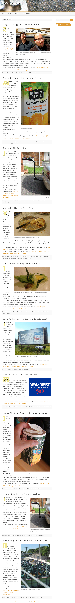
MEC (43, 201)
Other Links (27, 13)
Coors (25, 369)
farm (31, 256)
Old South (18, 488)
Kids (14, 141)
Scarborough (14, 258)
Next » (38, 602)
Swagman (19, 202)
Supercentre (5, 408)
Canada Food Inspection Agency (28, 141)
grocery (21, 406)
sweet (41, 311)
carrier (31, 201)
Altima (19, 535)
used (36, 72)
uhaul (42, 535)
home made (36, 256)
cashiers (17, 406)
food (11, 141)
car (28, 201)
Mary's (41, 256)
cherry (25, 256)
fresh (32, 311)
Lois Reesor (36, 311)
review (15, 202)
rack (8, 202)
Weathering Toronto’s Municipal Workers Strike (25, 540)
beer (10, 369)
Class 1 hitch (36, 201)
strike (36, 597)
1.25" (19, 201)
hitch (41, 201)
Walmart (11, 408)
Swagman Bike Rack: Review (16, 148)
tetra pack (29, 488)
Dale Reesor (24, 311)
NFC (45, 141)
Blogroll (17, 13)
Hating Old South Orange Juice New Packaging (25, 413)
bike (26, 201)
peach (6, 258)
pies (9, 258)
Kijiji (11, 49)
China (5, 406)
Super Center (35, 406)
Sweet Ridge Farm (22, 258)
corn (29, 256)
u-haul (39, 535)
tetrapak (39, 488)
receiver (11, 202)
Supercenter (48, 406)
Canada (14, 72)
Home (3, 13)
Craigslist (5, 49)
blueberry (17, 256)
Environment (7, 141)
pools (33, 597)
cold (22, 369)
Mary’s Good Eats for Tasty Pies (18, 208)
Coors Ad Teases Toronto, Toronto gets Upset (25, 318)
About (9, 13)
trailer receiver (34, 535)
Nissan (28, 535)
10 (34, 602)
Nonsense (10, 201)
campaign (14, 369)
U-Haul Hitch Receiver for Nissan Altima (22, 494)
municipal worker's (27, 597)
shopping (29, 406)
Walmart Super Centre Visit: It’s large (20, 374)
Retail (5, 72)
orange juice (12, 143)
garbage (18, 597)
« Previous (17, 602)
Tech (8, 72)
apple (13, 256)
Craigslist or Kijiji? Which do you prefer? (21, 24)
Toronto (32, 72)
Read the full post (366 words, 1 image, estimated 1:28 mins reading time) (11, 592)
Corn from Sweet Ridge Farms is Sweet (21, 263)
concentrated (40, 141)
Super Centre (42, 406)
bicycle (5, 201)
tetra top (35, 488)
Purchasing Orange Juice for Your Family (22, 78)
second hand (27, 72)
